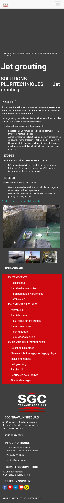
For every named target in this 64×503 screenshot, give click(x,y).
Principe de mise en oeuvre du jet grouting (21, 201)
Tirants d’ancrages (21, 380)
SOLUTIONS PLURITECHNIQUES (40, 53)
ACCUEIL (7, 53)
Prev (5, 257)
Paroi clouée (18, 299)
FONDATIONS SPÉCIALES (22, 304)
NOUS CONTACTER (14, 268)
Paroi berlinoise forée (23, 288)
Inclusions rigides (21, 358)
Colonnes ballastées (22, 347)
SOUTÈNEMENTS (17, 277)
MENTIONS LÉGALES (12, 498)
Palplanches (18, 282)
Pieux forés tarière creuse (26, 320)
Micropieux (17, 310)
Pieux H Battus (19, 331)
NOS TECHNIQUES (20, 53)
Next (60, 257)
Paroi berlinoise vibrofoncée (27, 293)
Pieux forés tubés (21, 326)
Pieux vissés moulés (23, 337)
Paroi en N (17, 369)
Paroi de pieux (19, 315)
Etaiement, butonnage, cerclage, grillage (33, 353)
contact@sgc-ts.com (17, 460)
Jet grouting (18, 364)
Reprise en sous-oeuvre (24, 375)
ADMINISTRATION (32, 498)
